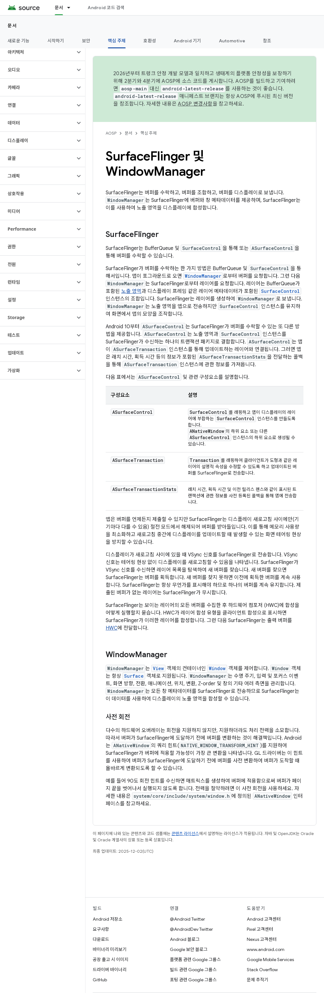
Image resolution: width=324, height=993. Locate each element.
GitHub (100, 980)
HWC (111, 628)
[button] (37, 52)
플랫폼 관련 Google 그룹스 (195, 959)
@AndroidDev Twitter (191, 929)
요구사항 (101, 929)
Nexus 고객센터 (262, 939)
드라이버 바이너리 (110, 969)
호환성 (149, 41)
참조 (267, 41)
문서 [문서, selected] (59, 7)
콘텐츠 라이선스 (185, 833)
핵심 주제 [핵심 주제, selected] (117, 41)
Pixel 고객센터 (260, 929)
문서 (12, 25)
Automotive (232, 41)
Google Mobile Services (270, 959)
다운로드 (101, 939)
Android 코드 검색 (106, 7)
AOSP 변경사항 (195, 104)
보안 (86, 41)
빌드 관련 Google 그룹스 (193, 969)
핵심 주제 (148, 133)
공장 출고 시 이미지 (110, 959)
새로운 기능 (19, 41)
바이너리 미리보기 (110, 949)
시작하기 (55, 41)
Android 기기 (187, 41)
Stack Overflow (262, 969)
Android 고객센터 (264, 919)
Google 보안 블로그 (189, 949)
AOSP (111, 133)
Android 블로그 (185, 939)
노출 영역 (131, 291)
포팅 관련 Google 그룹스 (193, 980)
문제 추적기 (257, 980)
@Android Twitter (187, 919)
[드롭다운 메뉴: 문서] (71, 7)
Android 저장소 (107, 919)
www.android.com (265, 949)
